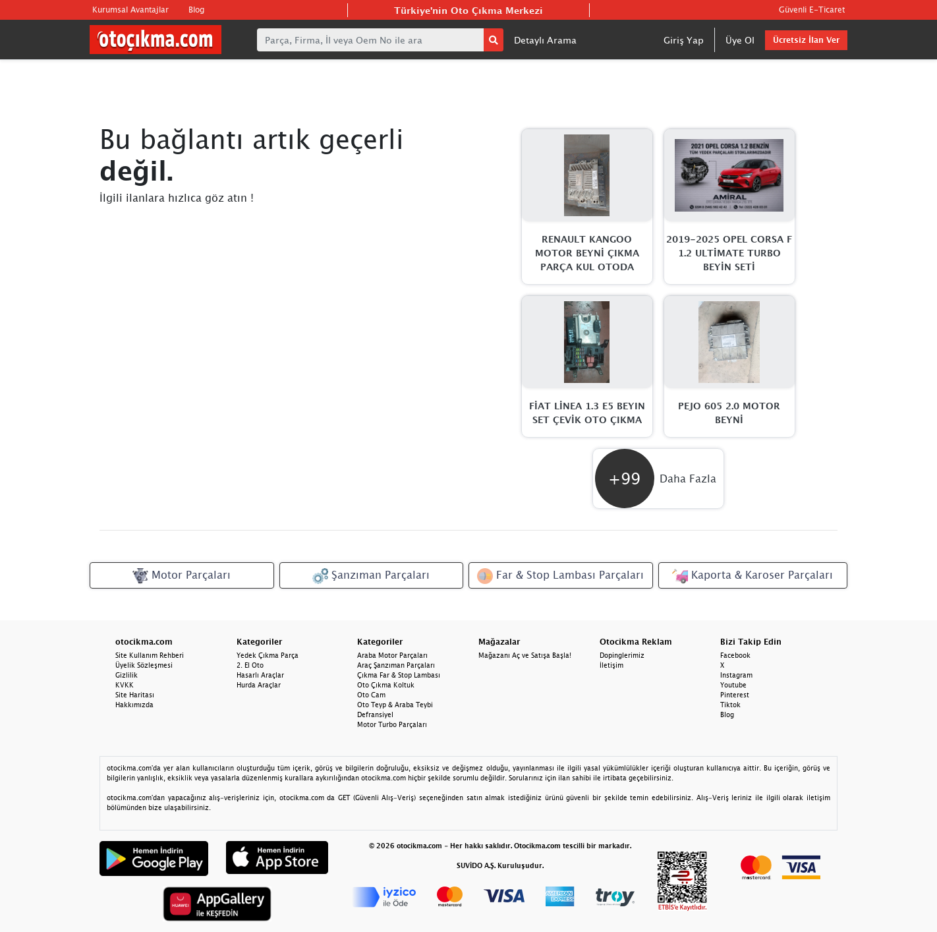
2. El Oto (250, 665)
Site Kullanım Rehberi (149, 655)
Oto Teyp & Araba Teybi (395, 705)
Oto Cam (371, 695)
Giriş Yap (684, 39)
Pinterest (734, 695)
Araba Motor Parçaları (392, 655)
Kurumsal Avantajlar (130, 10)
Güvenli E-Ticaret (812, 10)
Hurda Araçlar (259, 685)
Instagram (736, 675)
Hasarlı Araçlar (260, 675)
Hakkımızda (134, 705)
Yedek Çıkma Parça (267, 655)
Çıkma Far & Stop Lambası (398, 675)
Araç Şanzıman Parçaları (396, 665)
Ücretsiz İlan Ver (806, 40)
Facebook (735, 655)
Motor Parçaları (181, 576)
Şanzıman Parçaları (371, 576)
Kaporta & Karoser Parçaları (752, 576)
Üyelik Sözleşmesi (144, 665)
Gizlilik (126, 675)
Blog (196, 10)
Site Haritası (134, 695)
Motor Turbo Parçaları (392, 724)
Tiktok (730, 705)
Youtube (733, 685)
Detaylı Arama (545, 39)
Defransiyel (375, 714)
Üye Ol (739, 39)
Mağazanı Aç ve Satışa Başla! (524, 655)
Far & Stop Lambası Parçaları (560, 576)
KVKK (124, 685)
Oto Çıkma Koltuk (385, 685)
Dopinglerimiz (622, 655)
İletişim (611, 665)
